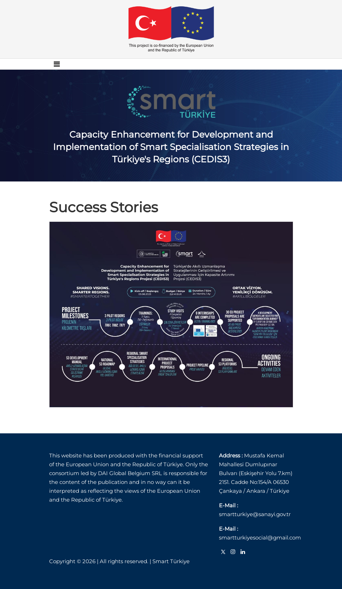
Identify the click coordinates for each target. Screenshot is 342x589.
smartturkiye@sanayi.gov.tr (255, 514)
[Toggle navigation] (56, 64)
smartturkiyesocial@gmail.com (260, 537)
